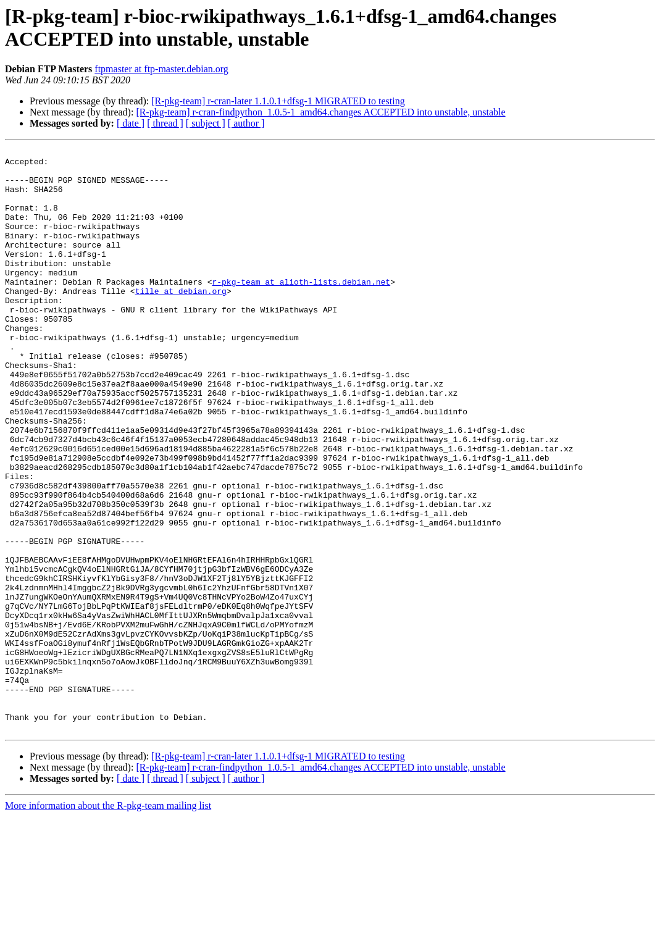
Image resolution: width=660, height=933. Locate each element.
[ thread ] (165, 123)
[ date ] (130, 123)
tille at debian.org (181, 320)
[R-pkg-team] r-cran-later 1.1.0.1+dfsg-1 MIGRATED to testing (277, 101)
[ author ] (246, 123)
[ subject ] (205, 123)
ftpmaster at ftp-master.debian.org (161, 69)
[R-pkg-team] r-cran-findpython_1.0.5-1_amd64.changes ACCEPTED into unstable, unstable (320, 112)
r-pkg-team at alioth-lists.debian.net (301, 309)
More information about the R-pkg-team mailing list (108, 922)
